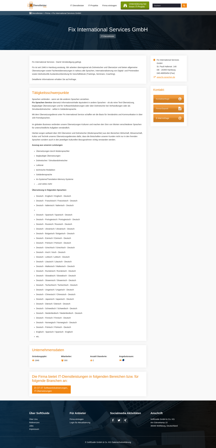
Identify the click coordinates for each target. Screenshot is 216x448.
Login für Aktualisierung (80, 422)
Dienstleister (37, 13)
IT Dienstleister (77, 5)
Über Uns (33, 419)
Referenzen (34, 422)
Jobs (31, 426)
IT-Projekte (93, 5)
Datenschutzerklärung (121, 442)
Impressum (34, 429)
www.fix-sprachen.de (166, 77)
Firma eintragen (109, 5)
